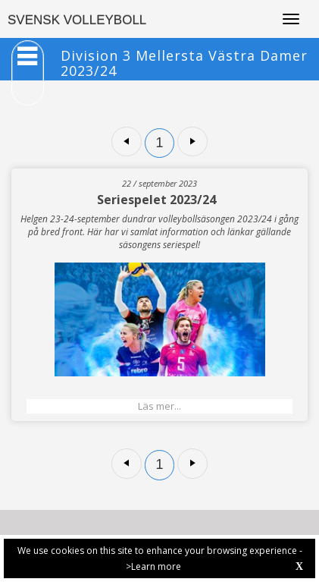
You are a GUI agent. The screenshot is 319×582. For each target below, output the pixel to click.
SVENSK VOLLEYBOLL (77, 20)
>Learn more (153, 566)
